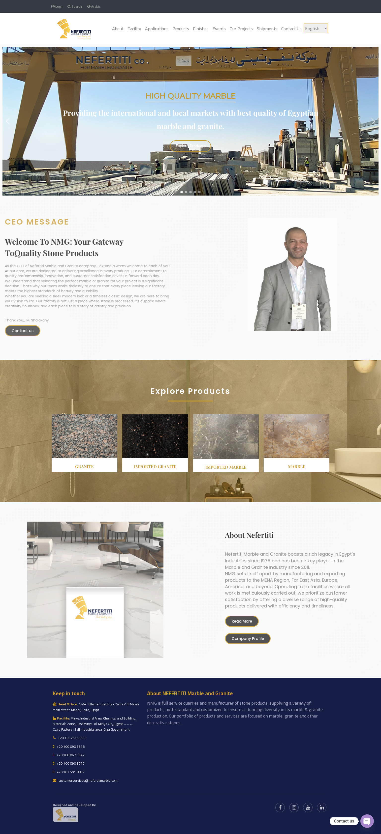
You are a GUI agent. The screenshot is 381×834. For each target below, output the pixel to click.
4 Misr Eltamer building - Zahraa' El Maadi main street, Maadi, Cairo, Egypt (96, 707)
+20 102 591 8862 (69, 772)
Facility (134, 29)
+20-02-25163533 (70, 738)
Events (219, 29)
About (118, 29)
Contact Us (291, 29)
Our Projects (241, 29)
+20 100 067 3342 (69, 755)
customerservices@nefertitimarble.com (85, 780)
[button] (8, 121)
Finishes (201, 29)
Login (57, 6)
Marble (296, 466)
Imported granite (155, 466)
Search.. (75, 6)
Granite (84, 466)
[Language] (316, 28)
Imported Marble (226, 467)
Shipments (267, 29)
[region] (190, 121)
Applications (156, 29)
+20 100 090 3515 (69, 763)
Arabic (93, 6)
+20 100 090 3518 (69, 746)
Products (180, 29)
